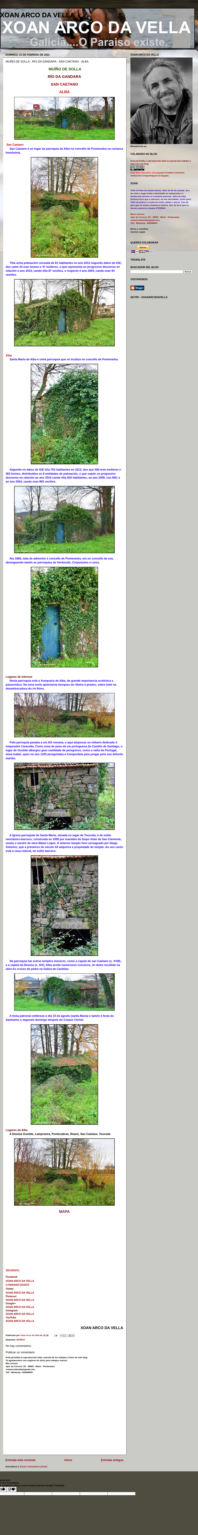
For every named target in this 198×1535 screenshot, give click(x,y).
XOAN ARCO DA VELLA (37, 15)
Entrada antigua (112, 1460)
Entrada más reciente (21, 1460)
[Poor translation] (11, 1489)
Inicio (68, 1460)
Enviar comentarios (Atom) (33, 1466)
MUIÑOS (20, 1340)
